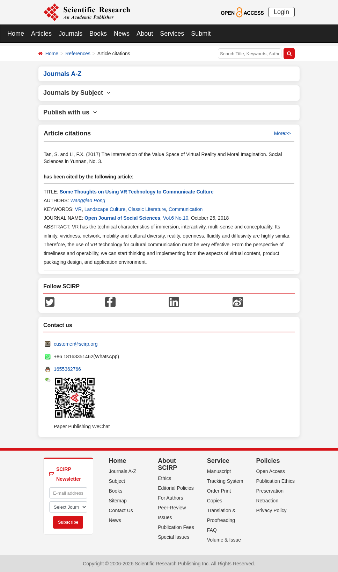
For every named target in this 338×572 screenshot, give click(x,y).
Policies (268, 460)
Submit (201, 33)
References (77, 53)
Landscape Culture (105, 209)
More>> (282, 133)
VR (78, 209)
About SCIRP (167, 464)
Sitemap (118, 500)
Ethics (164, 478)
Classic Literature (147, 209)
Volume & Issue (224, 540)
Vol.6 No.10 (175, 218)
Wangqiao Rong (87, 200)
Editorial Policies (176, 488)
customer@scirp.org (75, 344)
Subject (117, 481)
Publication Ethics (275, 481)
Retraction (267, 500)
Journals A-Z (123, 471)
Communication (186, 209)
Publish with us (70, 112)
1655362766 (67, 369)
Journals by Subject (77, 92)
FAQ (212, 530)
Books (98, 33)
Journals (70, 33)
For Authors (170, 498)
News (122, 33)
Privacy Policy (271, 510)
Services (172, 33)
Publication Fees (176, 527)
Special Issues (173, 537)
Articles (41, 33)
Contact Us (121, 510)
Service (218, 460)
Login (281, 11)
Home (15, 33)
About (145, 33)
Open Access (270, 471)
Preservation (270, 491)
